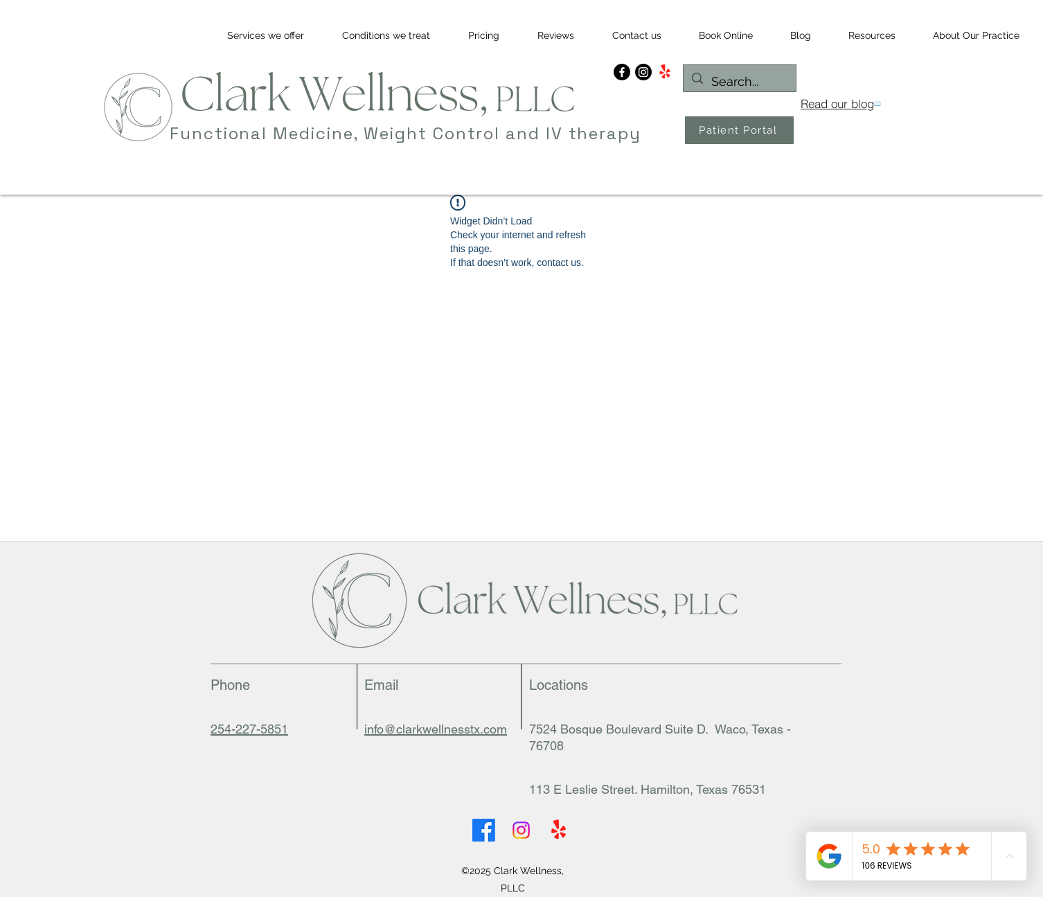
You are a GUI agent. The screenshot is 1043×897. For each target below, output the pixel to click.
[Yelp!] (665, 72)
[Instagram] (643, 72)
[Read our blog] (840, 103)
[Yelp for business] (558, 830)
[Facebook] (622, 72)
